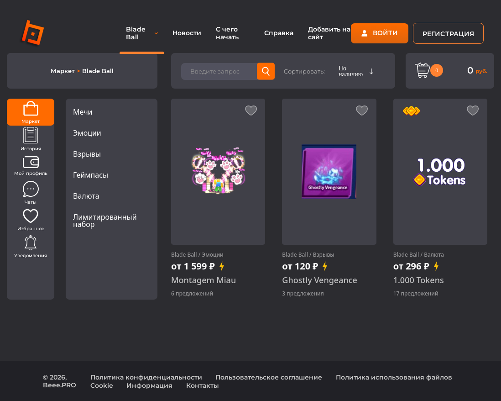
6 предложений (192, 293)
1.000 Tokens (418, 280)
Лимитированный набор (105, 220)
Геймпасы (90, 175)
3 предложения (303, 293)
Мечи (83, 112)
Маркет (64, 70)
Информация (149, 385)
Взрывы (87, 154)
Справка (278, 33)
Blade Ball (184, 255)
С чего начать (227, 33)
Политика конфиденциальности (146, 377)
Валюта (86, 196)
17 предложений (415, 293)
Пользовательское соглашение (268, 377)
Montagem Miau (203, 280)
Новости (186, 33)
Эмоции (87, 133)
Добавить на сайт (329, 33)
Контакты (202, 385)
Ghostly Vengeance (319, 280)
